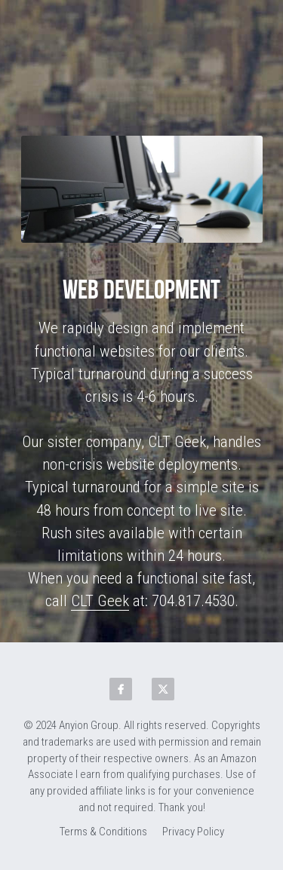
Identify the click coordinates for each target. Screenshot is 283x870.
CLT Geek (100, 601)
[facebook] (120, 689)
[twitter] (163, 689)
